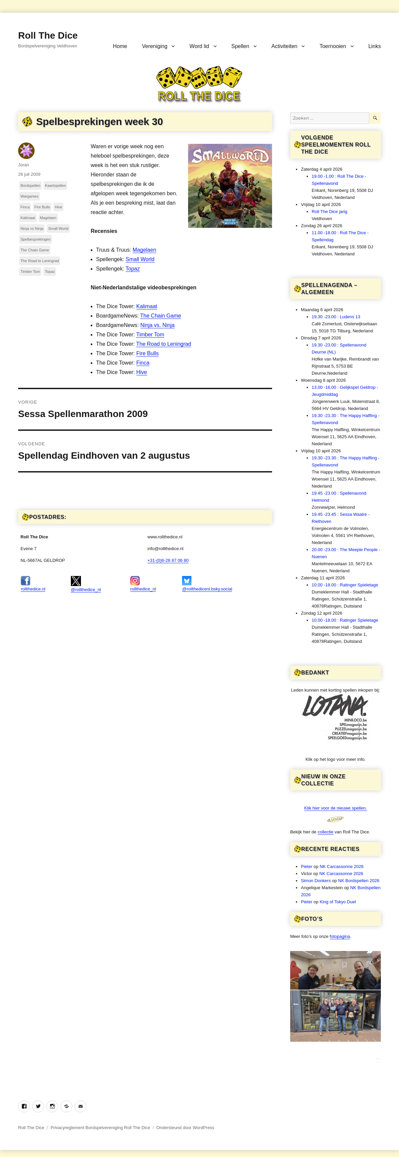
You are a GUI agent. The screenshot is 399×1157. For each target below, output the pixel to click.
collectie (326, 831)
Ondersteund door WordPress (185, 1127)
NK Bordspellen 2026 (359, 880)
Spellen (240, 46)
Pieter (306, 866)
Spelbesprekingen (35, 239)
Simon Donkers (316, 880)
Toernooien (332, 46)
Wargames (29, 196)
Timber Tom (150, 334)
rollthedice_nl (143, 583)
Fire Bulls (147, 353)
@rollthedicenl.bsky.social (207, 583)
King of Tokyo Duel (338, 901)
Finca (142, 363)
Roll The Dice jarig (329, 211)
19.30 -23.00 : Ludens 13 (336, 316)
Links (374, 46)
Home (120, 46)
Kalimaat (146, 306)
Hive (141, 372)
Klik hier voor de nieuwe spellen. (335, 808)
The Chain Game (160, 316)
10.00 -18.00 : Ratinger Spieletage (345, 584)
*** (378, 1059)
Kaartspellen (55, 185)
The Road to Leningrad (163, 344)
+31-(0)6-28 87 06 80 (168, 560)
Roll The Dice (48, 35)
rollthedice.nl (33, 583)
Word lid (199, 46)
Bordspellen (30, 185)
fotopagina (340, 936)
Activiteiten (284, 46)
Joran (23, 164)
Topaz (133, 269)
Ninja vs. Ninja (157, 325)
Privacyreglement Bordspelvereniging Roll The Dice (100, 1127)
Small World (140, 259)
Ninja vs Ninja (31, 228)
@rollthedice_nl (86, 584)
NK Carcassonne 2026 (342, 866)
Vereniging (155, 46)
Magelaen (144, 250)
